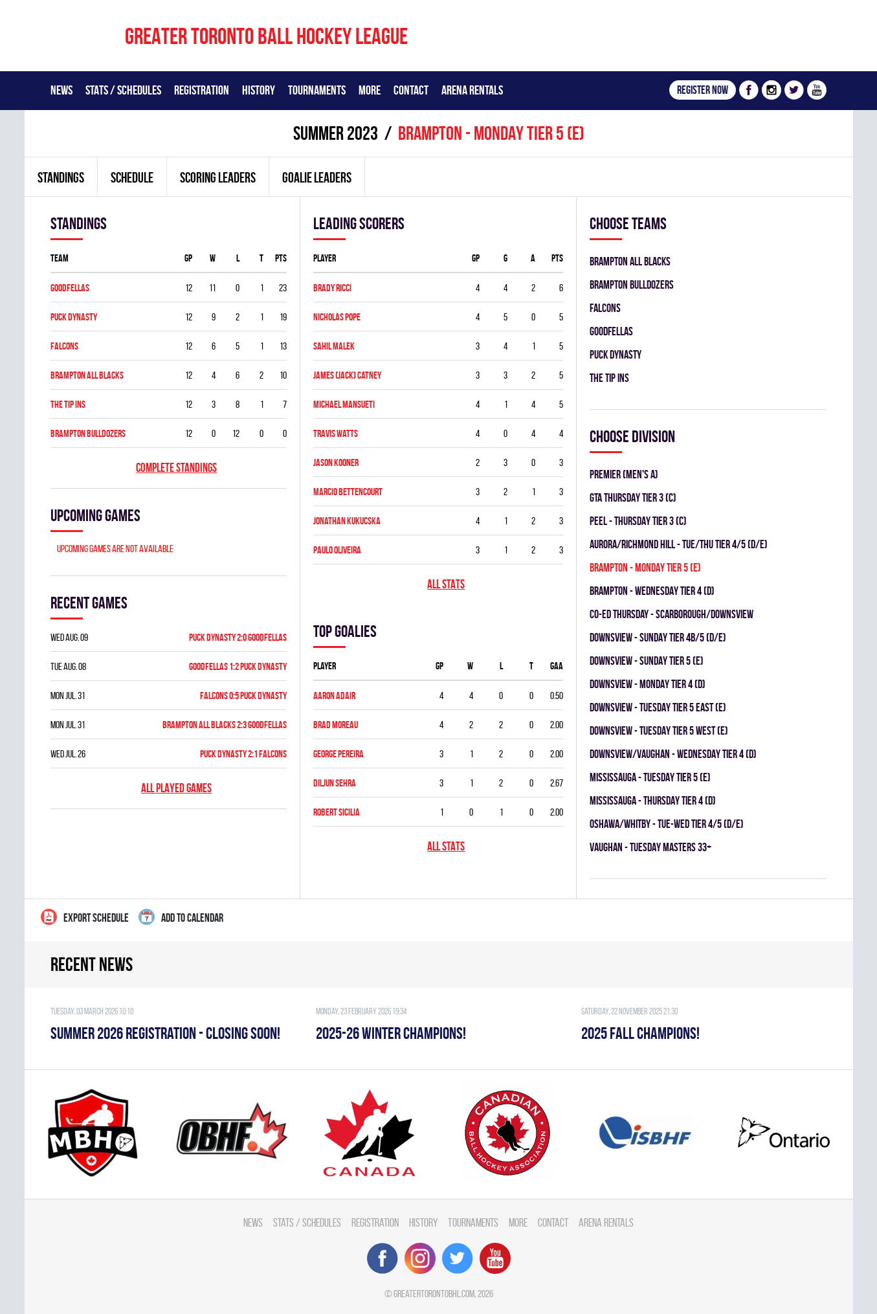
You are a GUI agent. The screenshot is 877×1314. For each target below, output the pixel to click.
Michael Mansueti (344, 404)
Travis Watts (335, 433)
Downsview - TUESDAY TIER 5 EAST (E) (658, 707)
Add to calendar (181, 917)
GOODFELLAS (69, 287)
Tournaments (317, 90)
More (370, 90)
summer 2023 (335, 133)
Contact (411, 90)
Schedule (132, 177)
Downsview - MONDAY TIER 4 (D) (647, 684)
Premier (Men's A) (624, 474)
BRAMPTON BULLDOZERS (88, 433)
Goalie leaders (316, 177)
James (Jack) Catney (347, 375)
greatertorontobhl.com (434, 1293)
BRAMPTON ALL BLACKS (87, 375)
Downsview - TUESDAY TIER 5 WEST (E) (659, 730)
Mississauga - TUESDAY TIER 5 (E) (650, 777)
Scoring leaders (218, 177)
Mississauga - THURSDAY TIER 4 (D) (653, 800)
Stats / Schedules (123, 90)
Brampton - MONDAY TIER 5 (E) (645, 567)
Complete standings (176, 467)
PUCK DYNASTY (73, 316)
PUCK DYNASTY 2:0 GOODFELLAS (238, 637)
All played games (176, 788)
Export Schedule (85, 917)
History (258, 90)
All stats (446, 584)
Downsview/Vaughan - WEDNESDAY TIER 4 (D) (673, 754)
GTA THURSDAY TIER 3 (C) (633, 497)
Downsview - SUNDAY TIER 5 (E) (647, 660)
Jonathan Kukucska (347, 520)
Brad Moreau (335, 724)
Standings (61, 177)
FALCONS (64, 345)
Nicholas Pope (337, 316)
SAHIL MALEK (334, 345)
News (61, 90)
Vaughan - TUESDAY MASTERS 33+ (650, 847)
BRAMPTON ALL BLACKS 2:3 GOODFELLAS (224, 724)
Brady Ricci (332, 287)
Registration (201, 90)
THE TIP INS (67, 404)
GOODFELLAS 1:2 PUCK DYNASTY (238, 666)
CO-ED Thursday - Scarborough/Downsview (671, 614)
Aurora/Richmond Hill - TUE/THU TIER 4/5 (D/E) (679, 544)
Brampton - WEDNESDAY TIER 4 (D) (652, 591)
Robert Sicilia (336, 812)
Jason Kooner (336, 462)
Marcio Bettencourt (348, 491)
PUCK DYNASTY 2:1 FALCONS (243, 753)
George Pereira (338, 753)
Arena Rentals (472, 90)
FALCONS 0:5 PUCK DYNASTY (243, 695)
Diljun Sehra (334, 782)
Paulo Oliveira (337, 549)
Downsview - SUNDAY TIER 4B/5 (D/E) (658, 637)
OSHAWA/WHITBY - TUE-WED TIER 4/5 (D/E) (667, 824)
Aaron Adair (334, 695)
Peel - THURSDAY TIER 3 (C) (638, 521)
